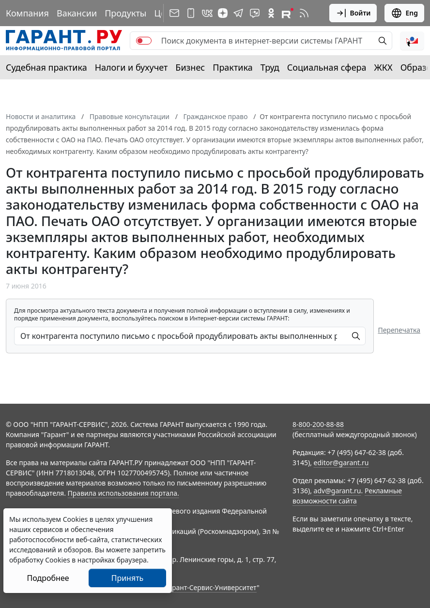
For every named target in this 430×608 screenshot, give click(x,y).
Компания (27, 13)
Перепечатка (399, 329)
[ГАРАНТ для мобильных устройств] (191, 13)
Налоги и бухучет (131, 67)
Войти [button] (353, 13)
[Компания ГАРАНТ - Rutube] (287, 13)
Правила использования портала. (123, 493)
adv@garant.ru (337, 490)
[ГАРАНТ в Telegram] (238, 13)
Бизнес (190, 67)
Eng (404, 13)
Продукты (125, 13)
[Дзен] (223, 13)
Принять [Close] (127, 578)
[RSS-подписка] (304, 13)
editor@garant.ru (341, 462)
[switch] (144, 41)
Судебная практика (46, 67)
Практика (232, 67)
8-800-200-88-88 (318, 424)
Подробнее (48, 578)
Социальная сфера (327, 67)
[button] (412, 40)
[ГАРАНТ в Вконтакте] (207, 13)
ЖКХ (383, 67)
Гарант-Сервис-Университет (211, 587)
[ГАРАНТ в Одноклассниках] (271, 13)
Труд (270, 67)
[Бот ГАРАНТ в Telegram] (255, 13)
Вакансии (77, 13)
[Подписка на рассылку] (174, 13)
